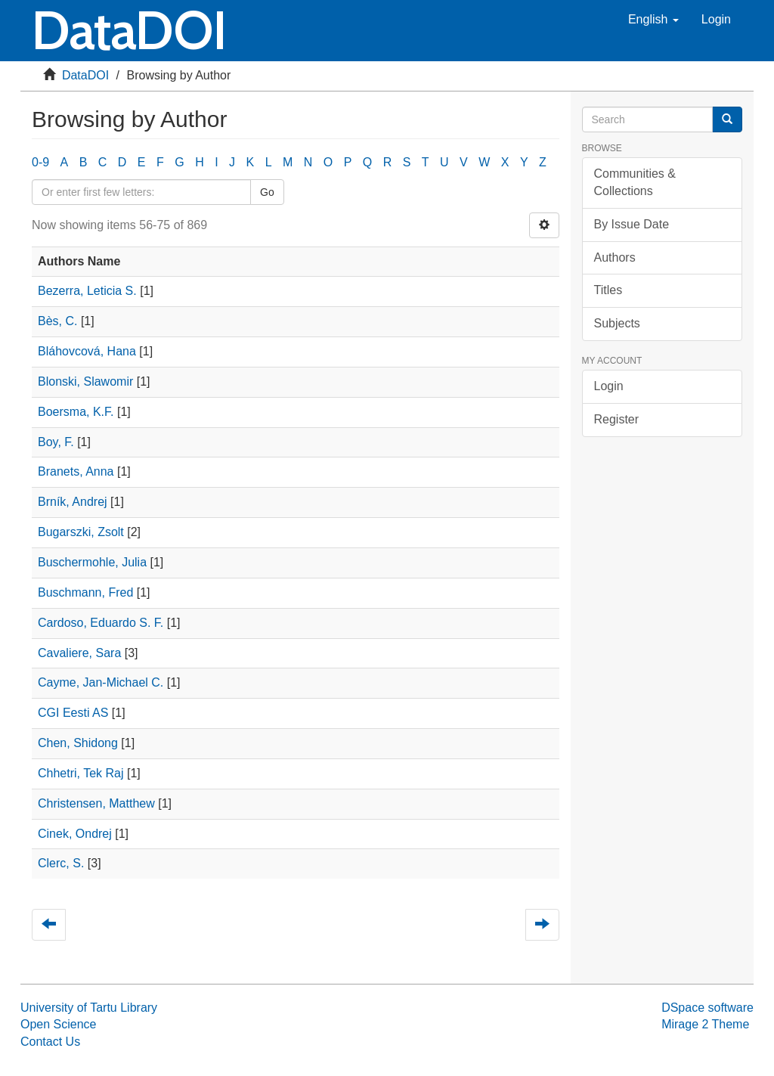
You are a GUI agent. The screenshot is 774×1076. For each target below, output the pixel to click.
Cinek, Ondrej (75, 833)
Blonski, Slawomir (85, 381)
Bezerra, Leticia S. (87, 290)
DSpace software (707, 1007)
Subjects (617, 323)
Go (267, 192)
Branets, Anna (76, 471)
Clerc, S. (61, 863)
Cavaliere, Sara (79, 653)
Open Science (58, 1024)
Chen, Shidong (78, 742)
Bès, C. (57, 321)
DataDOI (85, 75)
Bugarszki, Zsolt (81, 532)
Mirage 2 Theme (705, 1024)
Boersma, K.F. (75, 411)
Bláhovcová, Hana (87, 351)
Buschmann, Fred (85, 592)
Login (609, 386)
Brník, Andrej (72, 501)
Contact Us (50, 1041)
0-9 (40, 162)
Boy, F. (56, 442)
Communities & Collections (635, 182)
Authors (615, 257)
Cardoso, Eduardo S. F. (100, 622)
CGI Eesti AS (73, 712)
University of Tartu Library (88, 1007)
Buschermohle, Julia (92, 562)
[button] (653, 20)
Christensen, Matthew (96, 803)
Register (616, 419)
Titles (608, 290)
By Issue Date (632, 224)
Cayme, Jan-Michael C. (100, 682)
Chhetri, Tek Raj (81, 773)
